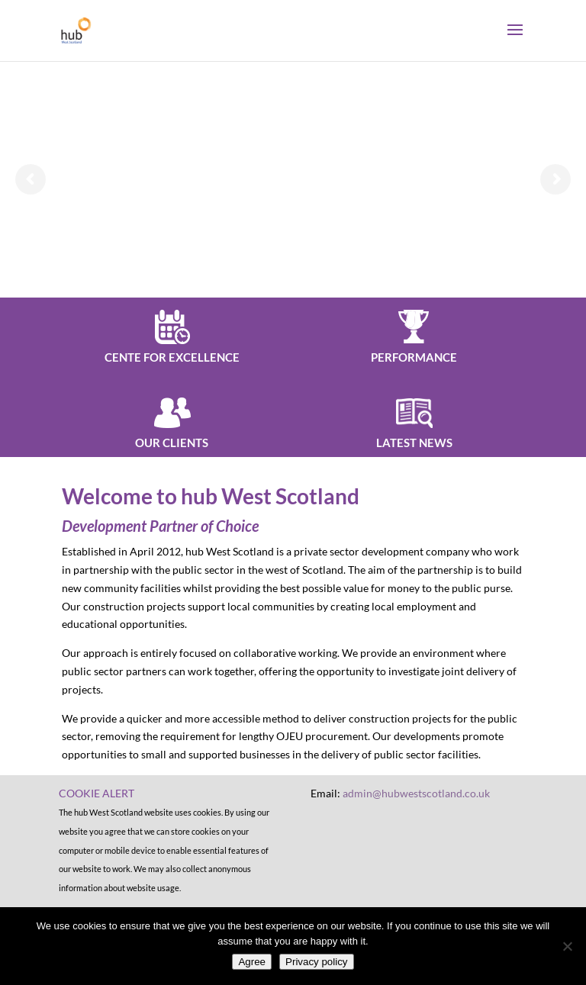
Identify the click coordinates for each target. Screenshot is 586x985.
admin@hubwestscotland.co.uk (416, 793)
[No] (567, 946)
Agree (252, 961)
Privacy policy (316, 961)
